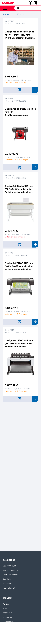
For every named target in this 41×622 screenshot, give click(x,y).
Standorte (7, 579)
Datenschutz (8, 617)
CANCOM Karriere (10, 575)
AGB (5, 608)
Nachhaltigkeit (9, 588)
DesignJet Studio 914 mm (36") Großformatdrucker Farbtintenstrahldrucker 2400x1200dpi (19, 189)
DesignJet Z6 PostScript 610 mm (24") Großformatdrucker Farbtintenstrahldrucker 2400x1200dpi (20, 112)
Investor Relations (10, 570)
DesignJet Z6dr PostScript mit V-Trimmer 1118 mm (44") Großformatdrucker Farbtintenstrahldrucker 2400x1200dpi (19, 34)
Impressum (7, 613)
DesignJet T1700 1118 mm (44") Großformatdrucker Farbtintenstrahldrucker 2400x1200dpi (19, 266)
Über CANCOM (9, 566)
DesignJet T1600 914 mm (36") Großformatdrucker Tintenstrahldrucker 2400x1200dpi (19, 343)
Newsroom (7, 583)
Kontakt (6, 604)
